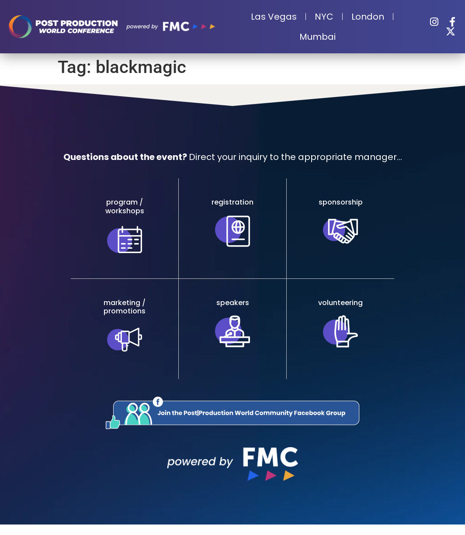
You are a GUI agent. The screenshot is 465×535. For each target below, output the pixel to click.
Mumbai (317, 37)
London (367, 16)
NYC (324, 16)
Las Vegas (274, 16)
